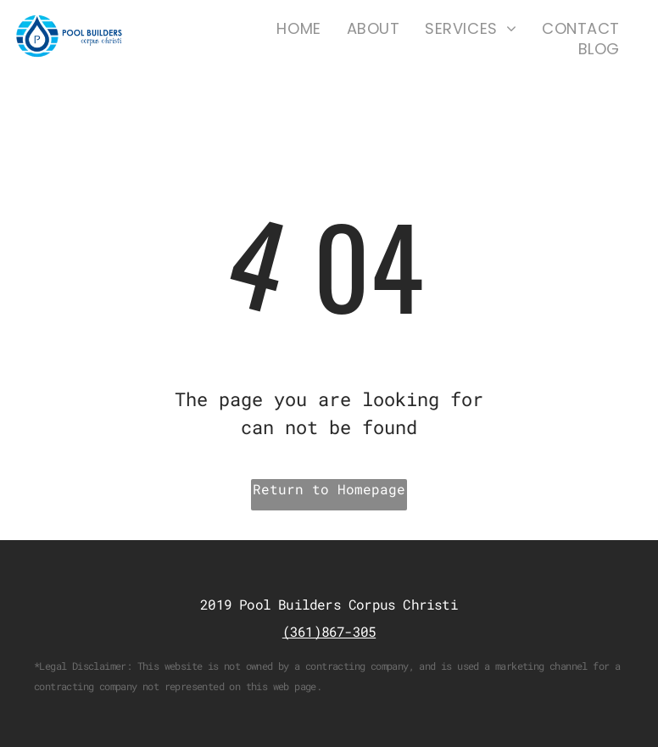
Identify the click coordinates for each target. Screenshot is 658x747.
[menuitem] (298, 29)
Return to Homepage (329, 489)
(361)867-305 (329, 631)
